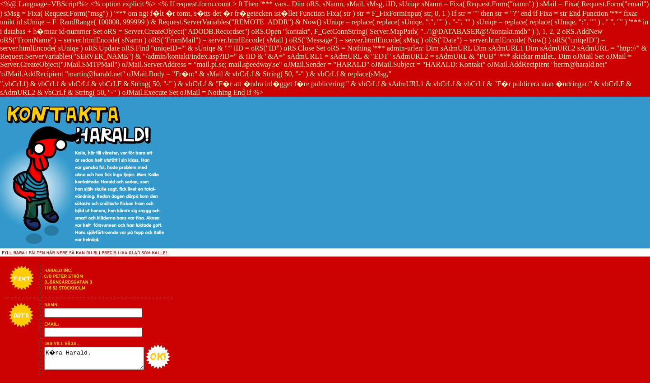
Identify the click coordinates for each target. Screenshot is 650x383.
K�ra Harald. (99, 360)
